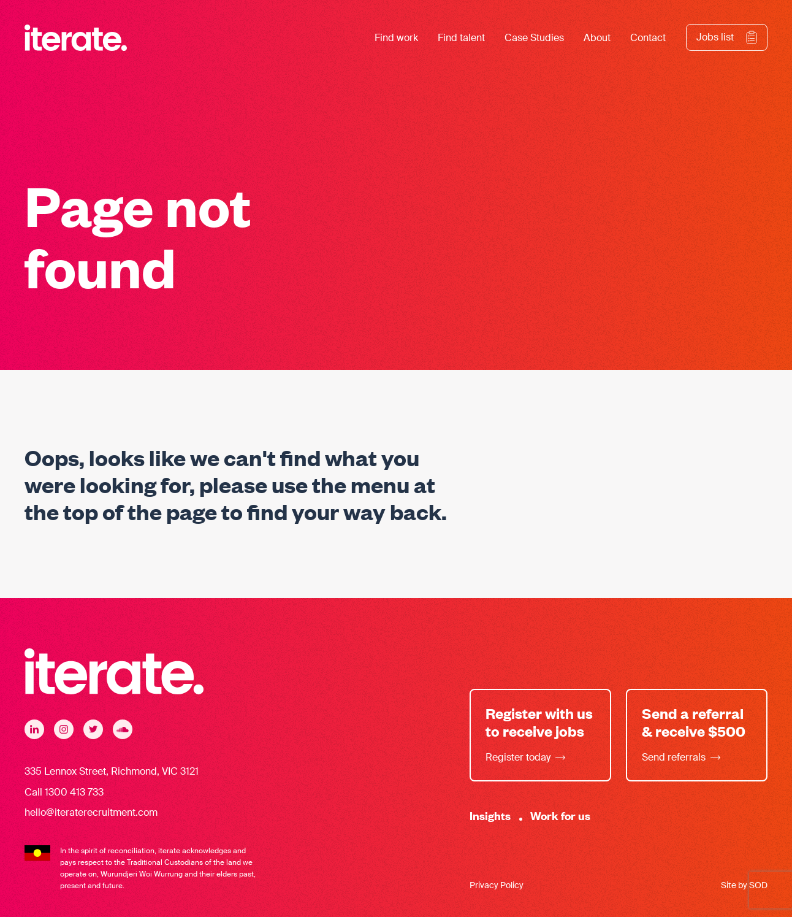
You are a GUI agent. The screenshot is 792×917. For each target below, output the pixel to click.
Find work (396, 37)
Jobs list (715, 37)
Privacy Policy (497, 885)
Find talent (461, 37)
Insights (490, 815)
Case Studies (534, 37)
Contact (648, 37)
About (597, 37)
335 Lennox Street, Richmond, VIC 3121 (112, 771)
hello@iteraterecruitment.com (91, 812)
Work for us (560, 815)
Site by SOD (744, 885)
